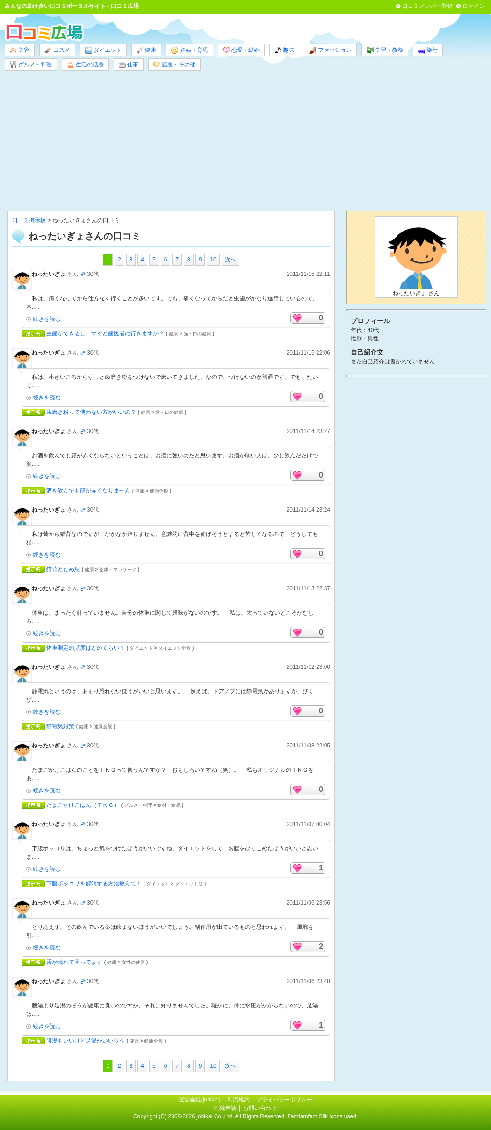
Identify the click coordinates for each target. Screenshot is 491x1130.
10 (213, 259)
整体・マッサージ (118, 569)
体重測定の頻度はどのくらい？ (85, 648)
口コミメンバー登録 (427, 6)
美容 (19, 50)
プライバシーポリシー (284, 1099)
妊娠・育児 (189, 50)
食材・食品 (169, 805)
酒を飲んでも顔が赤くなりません (88, 490)
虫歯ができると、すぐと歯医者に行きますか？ (105, 333)
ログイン (473, 6)
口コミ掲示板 (29, 220)
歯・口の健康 (197, 333)
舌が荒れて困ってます (74, 962)
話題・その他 (174, 64)
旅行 (428, 50)
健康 (146, 50)
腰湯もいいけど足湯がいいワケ (85, 1040)
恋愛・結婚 (241, 50)
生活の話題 (85, 64)
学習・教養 (385, 50)
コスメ (57, 50)
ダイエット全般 (174, 648)
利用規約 (238, 1099)
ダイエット (103, 50)
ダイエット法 (189, 883)
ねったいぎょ (48, 274)
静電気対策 (60, 726)
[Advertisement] (245, 140)
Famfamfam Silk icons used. (322, 1116)
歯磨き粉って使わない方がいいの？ (91, 412)
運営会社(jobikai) (200, 1099)
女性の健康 (133, 962)
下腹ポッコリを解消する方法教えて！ (94, 883)
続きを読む (47, 319)
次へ (230, 259)
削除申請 (225, 1108)
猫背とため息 (63, 569)
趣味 (284, 50)
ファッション (330, 50)
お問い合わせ (260, 1108)
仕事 (128, 64)
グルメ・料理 (31, 64)
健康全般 (159, 490)
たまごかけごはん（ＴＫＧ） (82, 805)
